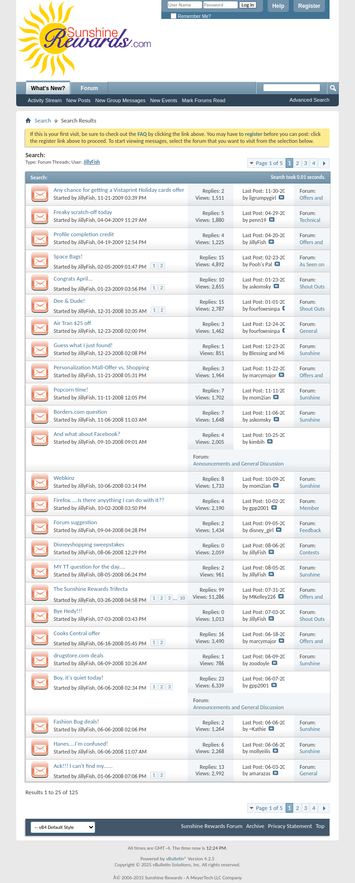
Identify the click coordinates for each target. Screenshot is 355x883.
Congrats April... (73, 278)
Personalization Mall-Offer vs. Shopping (101, 367)
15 (221, 257)
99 (221, 590)
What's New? (48, 88)
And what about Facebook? (87, 433)
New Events (164, 100)
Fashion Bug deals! (76, 721)
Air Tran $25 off (72, 322)
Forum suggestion (75, 522)
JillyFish (86, 198)
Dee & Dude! (69, 300)
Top (320, 825)
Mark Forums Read (203, 100)
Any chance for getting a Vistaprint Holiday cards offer (119, 189)
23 (221, 678)
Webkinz (64, 477)
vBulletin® (176, 859)
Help (278, 6)
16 (221, 634)
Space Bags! (68, 256)
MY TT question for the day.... (89, 566)
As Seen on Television (312, 268)
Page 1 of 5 (269, 162)
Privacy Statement (290, 825)
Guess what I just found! (83, 345)
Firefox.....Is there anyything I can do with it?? (109, 500)
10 (221, 279)
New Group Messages (120, 100)
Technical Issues (310, 223)
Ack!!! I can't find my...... (83, 765)
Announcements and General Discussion (238, 463)
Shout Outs (312, 286)
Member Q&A (309, 511)
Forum (89, 88)
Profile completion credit (84, 234)
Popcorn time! (71, 389)
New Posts (78, 100)
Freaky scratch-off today (83, 211)
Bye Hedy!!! (68, 610)
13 (221, 767)
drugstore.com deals (79, 655)
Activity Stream (44, 100)
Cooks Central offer (77, 633)
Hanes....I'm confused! (81, 743)
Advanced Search (309, 100)
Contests (309, 552)
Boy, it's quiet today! (79, 677)
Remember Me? (191, 16)
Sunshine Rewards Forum (212, 825)
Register (309, 6)
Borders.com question (80, 411)
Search (43, 120)
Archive (255, 825)
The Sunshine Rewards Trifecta (91, 588)
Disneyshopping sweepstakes (89, 544)
